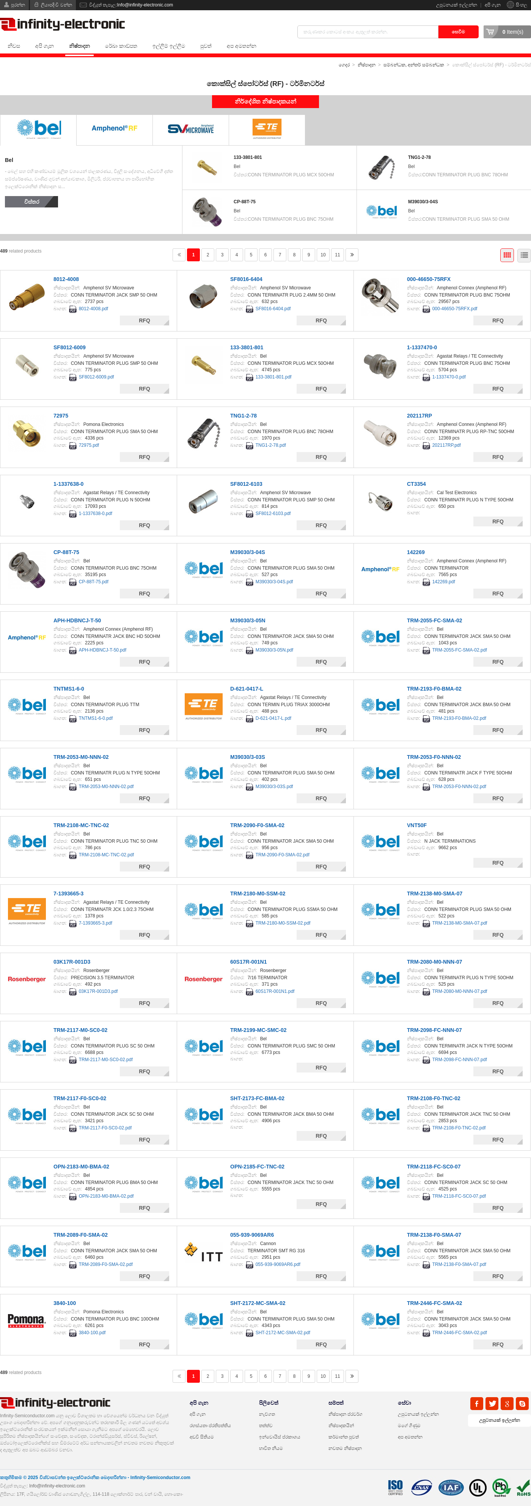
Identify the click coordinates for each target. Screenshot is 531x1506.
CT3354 (416, 484)
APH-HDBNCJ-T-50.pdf (102, 650)
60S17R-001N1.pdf (275, 991)
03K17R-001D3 (71, 962)
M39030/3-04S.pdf (274, 581)
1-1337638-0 (68, 484)
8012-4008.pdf (93, 308)
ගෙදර (344, 65)
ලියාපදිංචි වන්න (56, 5)
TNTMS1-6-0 (68, 689)
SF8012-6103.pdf (273, 513)
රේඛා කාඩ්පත (121, 46)
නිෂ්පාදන (79, 46)
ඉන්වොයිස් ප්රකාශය (279, 1437)
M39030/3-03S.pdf (274, 786)
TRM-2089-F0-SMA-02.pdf (106, 1264)
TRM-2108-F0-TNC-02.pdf (459, 1128)
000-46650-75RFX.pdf (455, 308)
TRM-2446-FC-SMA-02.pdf (459, 1332)
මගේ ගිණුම (409, 1425)
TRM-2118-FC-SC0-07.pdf (459, 1196)
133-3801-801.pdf (274, 377)
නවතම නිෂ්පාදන (345, 1448)
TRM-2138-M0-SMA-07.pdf (459, 923)
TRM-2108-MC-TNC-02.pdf (106, 854)
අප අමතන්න (241, 46)
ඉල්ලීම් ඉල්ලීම (168, 46)
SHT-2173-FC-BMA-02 (257, 1098)
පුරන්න (18, 5)
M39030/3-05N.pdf (274, 650)
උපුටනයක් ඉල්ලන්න (456, 5)
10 (322, 255)
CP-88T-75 (245, 201)
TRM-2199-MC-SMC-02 (258, 1030)
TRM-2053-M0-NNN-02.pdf (106, 786)
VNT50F (417, 825)
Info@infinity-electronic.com (57, 1486)
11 (337, 255)
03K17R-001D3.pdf (98, 991)
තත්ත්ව (266, 1425)
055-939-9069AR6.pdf (278, 1264)
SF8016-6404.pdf (273, 308)
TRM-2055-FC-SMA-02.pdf (459, 650)
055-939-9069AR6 (252, 1235)
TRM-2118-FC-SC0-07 (434, 1167)
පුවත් (206, 46)
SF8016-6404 (246, 279)
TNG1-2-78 (419, 157)
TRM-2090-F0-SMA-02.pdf (282, 854)
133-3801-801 (248, 157)
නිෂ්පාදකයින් (341, 1425)
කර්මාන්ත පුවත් (343, 1437)
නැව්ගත (267, 1414)
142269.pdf (443, 581)
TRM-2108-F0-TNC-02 (433, 1098)
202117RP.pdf (446, 445)
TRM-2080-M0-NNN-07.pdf (459, 991)
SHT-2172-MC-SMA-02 (257, 1303)
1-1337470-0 (422, 347)
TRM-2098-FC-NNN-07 (434, 1030)
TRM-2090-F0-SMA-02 (257, 825)
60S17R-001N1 (248, 962)
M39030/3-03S (247, 757)
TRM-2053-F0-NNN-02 (434, 757)
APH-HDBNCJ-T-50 (77, 620)
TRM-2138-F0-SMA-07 (434, 1235)
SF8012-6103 (246, 484)
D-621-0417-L (246, 689)
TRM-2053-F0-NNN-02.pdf (459, 786)
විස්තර (31, 202)
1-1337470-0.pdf (449, 377)
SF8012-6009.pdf (96, 377)
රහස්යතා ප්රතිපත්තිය (210, 1425)
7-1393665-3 (68, 893)
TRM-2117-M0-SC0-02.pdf (106, 1059)
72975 (60, 416)
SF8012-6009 (69, 347)
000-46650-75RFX (429, 279)
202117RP (419, 416)
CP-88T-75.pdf (93, 581)
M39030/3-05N (248, 620)
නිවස (14, 46)
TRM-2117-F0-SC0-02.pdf (105, 1128)
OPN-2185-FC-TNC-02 (257, 1167)
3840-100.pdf (92, 1332)
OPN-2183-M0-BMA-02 (81, 1167)
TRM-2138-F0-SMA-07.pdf (459, 1264)
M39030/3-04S (423, 201)
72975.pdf (89, 445)
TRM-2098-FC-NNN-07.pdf (459, 1059)
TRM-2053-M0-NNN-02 (80, 757)
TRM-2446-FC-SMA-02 (434, 1303)
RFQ (144, 320)
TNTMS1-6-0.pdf (96, 718)
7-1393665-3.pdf (95, 923)
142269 (416, 552)
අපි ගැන (493, 5)
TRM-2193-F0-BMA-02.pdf (459, 718)
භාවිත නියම (271, 1448)
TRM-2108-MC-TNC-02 (81, 825)
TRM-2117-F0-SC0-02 (79, 1098)
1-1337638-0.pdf (95, 513)
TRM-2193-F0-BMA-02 (434, 689)
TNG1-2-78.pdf (271, 445)
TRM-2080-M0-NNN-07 (434, 962)
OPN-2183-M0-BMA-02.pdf (106, 1196)
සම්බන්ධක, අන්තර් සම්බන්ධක (413, 65)
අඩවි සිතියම (202, 1437)
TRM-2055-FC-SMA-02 (434, 620)
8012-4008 (66, 279)
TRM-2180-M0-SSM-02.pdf (283, 923)
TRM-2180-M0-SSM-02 (257, 893)
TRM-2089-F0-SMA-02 (80, 1235)
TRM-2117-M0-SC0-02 (80, 1030)
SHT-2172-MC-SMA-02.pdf (283, 1332)
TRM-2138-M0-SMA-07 (434, 893)
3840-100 (64, 1303)
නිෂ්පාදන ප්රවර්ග (345, 1414)
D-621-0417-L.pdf (273, 718)
